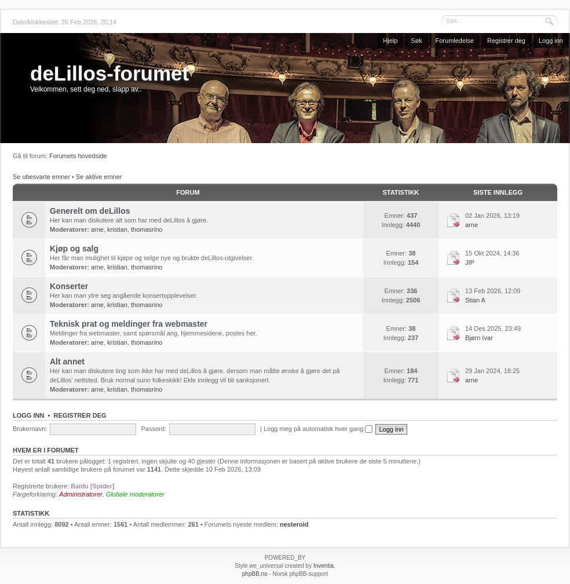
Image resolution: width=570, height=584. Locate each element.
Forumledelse (455, 40)
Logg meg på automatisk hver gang (318, 428)
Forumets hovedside (78, 155)
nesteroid (294, 524)
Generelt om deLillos (90, 211)
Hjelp (390, 40)
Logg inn (551, 40)
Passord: (153, 428)
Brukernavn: (30, 428)
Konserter (69, 286)
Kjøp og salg (74, 248)
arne (97, 229)
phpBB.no (255, 574)
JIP (469, 262)
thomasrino (146, 229)
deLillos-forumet (109, 73)
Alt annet (67, 361)
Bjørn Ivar (479, 337)
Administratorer (81, 494)
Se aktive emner (99, 176)
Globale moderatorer (135, 494)
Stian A (475, 300)
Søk (416, 40)
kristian (117, 229)
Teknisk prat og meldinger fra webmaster (128, 324)
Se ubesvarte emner (41, 176)
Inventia (323, 566)
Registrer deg (506, 40)
